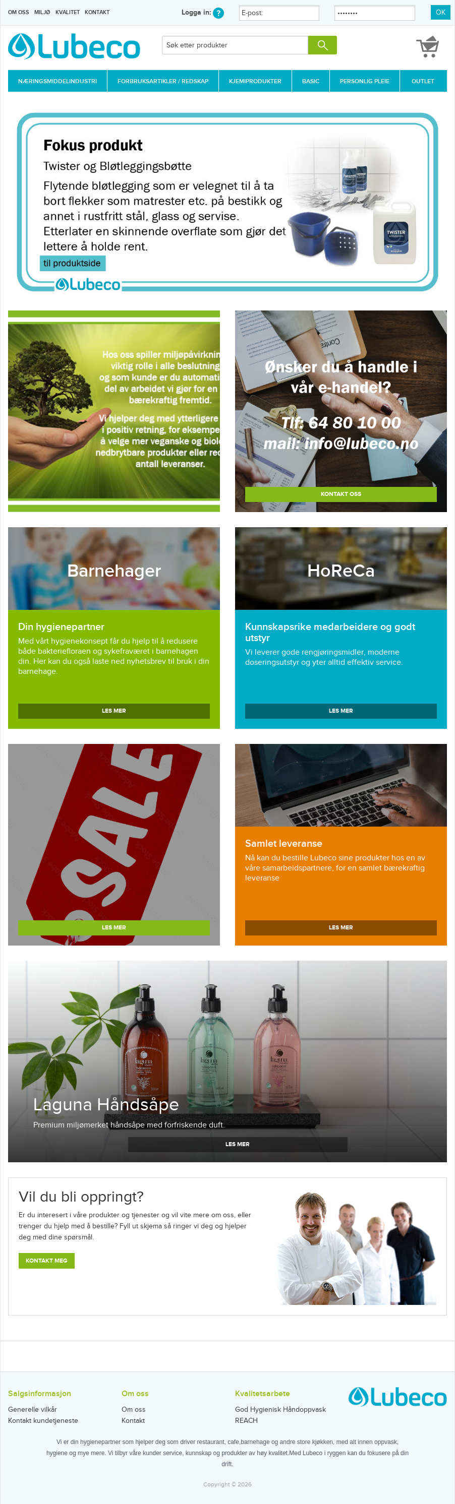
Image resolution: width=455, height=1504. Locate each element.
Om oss (18, 12)
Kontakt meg (47, 1261)
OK (440, 13)
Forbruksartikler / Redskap (163, 81)
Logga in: (203, 12)
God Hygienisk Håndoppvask (280, 1410)
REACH (246, 1421)
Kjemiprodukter (255, 81)
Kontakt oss (341, 494)
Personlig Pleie (364, 81)
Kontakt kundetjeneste (43, 1421)
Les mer (114, 711)
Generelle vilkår (32, 1410)
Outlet (423, 81)
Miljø (42, 12)
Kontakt (97, 12)
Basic (310, 81)
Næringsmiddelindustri (57, 81)
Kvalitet (67, 12)
